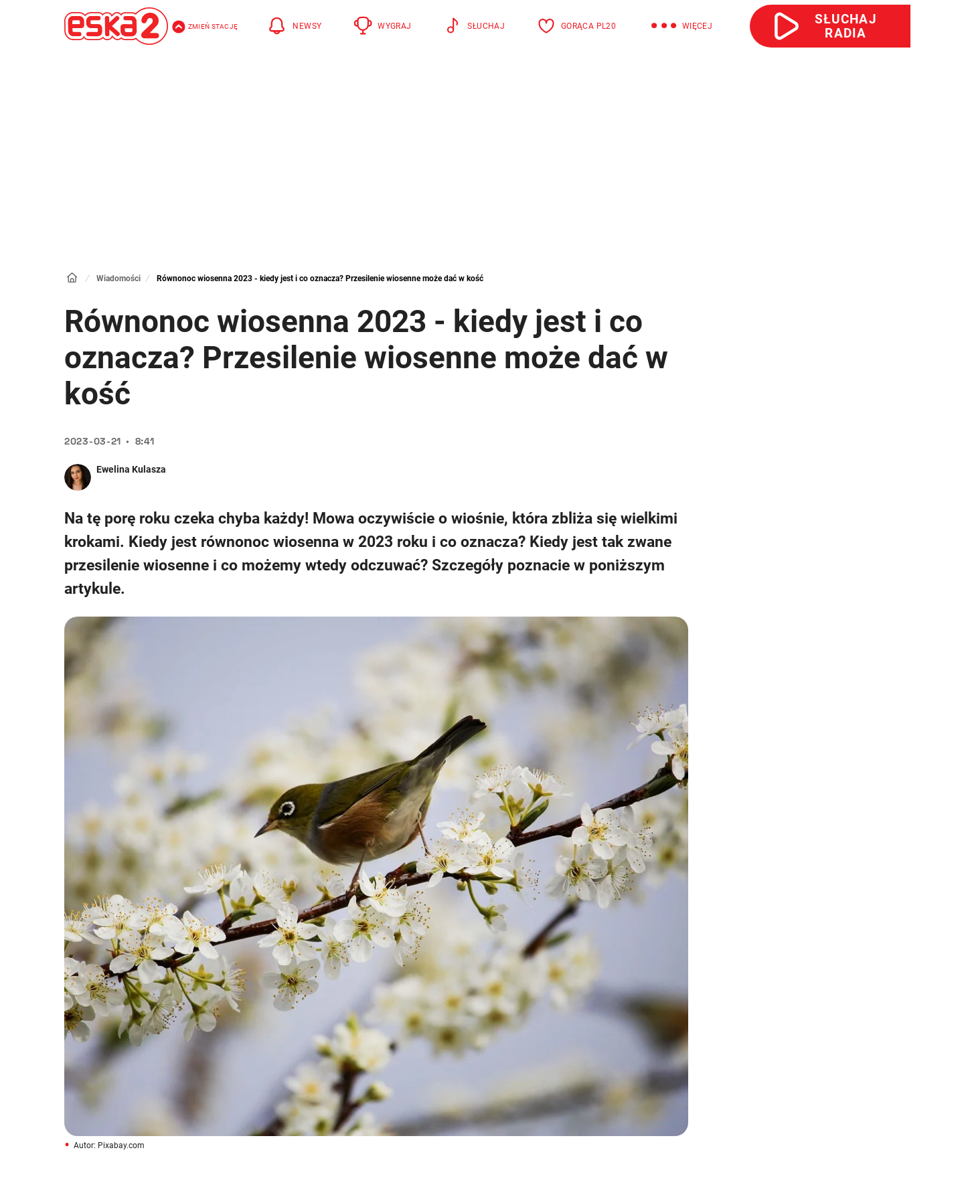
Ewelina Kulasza (131, 469)
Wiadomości (118, 278)
